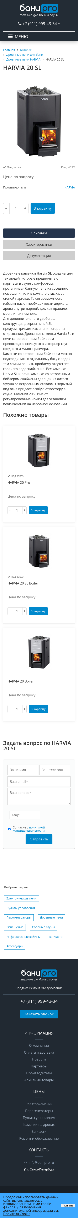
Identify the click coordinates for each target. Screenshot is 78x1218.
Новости (39, 1059)
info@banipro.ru (41, 1162)
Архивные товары (39, 1080)
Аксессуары (14, 946)
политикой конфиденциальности (29, 828)
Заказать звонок (39, 1014)
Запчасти (56, 937)
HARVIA (69, 187)
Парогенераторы (18, 917)
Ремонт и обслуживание (39, 1138)
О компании (39, 1045)
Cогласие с (29, 829)
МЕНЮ (21, 36)
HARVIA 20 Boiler (20, 681)
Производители (39, 1073)
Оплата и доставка (39, 1052)
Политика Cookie (16, 1214)
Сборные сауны (43, 927)
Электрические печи (21, 898)
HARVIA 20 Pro (18, 483)
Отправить (39, 839)
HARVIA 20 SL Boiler (22, 583)
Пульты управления (21, 908)
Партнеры (39, 1066)
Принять (68, 1205)
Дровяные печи (51, 917)
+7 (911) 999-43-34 (39, 23)
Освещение (15, 927)
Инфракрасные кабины (23, 937)
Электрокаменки (39, 1104)
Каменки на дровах (38, 1124)
